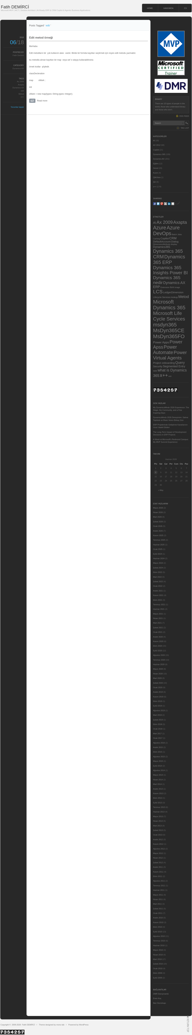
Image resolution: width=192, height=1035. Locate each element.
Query (180, 362)
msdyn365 (165, 324)
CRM (173, 238)
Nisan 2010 (158, 955)
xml (169, 376)
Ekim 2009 (157, 973)
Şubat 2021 (158, 628)
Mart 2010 (157, 959)
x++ (22, 97)
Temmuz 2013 (159, 807)
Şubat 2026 (158, 522)
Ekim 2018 (157, 724)
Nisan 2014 (158, 780)
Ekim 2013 (157, 798)
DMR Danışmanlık (161, 994)
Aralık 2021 (158, 591)
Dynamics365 (161, 246)
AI (154, 140)
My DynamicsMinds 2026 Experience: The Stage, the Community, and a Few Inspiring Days (171, 410)
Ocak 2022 (157, 586)
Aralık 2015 (158, 747)
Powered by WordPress (78, 1025)
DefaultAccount (162, 241)
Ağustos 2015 (159, 757)
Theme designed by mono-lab (51, 1025)
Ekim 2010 (157, 927)
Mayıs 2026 (158, 508)
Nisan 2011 (158, 899)
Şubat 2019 (158, 720)
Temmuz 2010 (159, 941)
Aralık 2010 (158, 918)
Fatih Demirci (18, 55)
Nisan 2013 (158, 821)
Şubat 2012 (158, 862)
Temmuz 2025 (159, 540)
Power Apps (161, 342)
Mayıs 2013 (158, 816)
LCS (158, 291)
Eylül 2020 (157, 651)
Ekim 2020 (157, 646)
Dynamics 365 (159, 154)
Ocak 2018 (157, 729)
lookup (174, 297)
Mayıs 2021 (158, 614)
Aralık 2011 (158, 867)
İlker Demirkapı (159, 1003)
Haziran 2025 (158, 545)
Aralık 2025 (158, 531)
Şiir (154, 182)
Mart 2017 (157, 733)
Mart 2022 (157, 577)
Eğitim (155, 164)
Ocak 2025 (157, 549)
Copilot (156, 150)
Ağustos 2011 (159, 881)
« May (160, 490)
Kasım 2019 (158, 697)
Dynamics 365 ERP (169, 259)
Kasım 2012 (158, 844)
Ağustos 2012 (159, 849)
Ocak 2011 (157, 913)
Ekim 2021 (157, 600)
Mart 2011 (157, 904)
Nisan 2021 (158, 618)
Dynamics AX (18, 68)
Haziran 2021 (158, 609)
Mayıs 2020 (158, 669)
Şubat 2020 (158, 683)
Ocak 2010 (157, 968)
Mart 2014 (157, 784)
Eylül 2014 (157, 766)
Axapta (21, 85)
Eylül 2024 (157, 554)
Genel (155, 168)
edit (22, 91)
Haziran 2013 (158, 812)
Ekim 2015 (157, 752)
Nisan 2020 (158, 674)
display (174, 244)
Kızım (155, 173)
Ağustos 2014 (159, 770)
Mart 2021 (157, 623)
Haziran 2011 (158, 890)
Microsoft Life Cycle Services (169, 316)
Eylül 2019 (157, 706)
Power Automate (165, 349)
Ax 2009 (20, 81)
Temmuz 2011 (159, 886)
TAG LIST (185, 128)
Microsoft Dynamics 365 (169, 304)
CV (185, 8)
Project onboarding (164, 363)
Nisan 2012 (158, 858)
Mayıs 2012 (158, 853)
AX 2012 (156, 145)
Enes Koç (157, 998)
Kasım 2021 (158, 595)
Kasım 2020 (158, 641)
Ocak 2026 (157, 526)
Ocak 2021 (157, 632)
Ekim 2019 (157, 701)
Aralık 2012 (158, 839)
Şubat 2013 (158, 830)
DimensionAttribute (161, 244)
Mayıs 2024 (158, 563)
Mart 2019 (157, 715)
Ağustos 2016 (159, 743)
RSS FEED (184, 116)
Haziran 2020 (158, 664)
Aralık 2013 (158, 789)
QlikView (157, 177)
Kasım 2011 (158, 872)
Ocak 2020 (157, 687)
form (172, 287)
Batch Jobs (177, 234)
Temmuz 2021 (159, 604)
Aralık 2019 (158, 692)
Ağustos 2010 (159, 936)
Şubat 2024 (158, 568)
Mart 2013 (157, 826)
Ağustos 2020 (159, 655)
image (177, 287)
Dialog (174, 241)
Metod (21, 94)
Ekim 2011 (157, 876)
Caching (156, 239)
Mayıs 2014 (158, 775)
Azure (159, 227)
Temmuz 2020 (159, 660)
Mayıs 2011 (158, 895)
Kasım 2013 (158, 793)
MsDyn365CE (168, 330)
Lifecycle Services (162, 297)
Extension (165, 287)
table (155, 371)
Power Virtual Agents (170, 355)
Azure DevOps (166, 230)
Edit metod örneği (41, 37)
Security (157, 366)
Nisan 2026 (158, 512)
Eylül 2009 (157, 978)
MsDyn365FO (169, 336)
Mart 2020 (157, 678)
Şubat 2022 (158, 581)
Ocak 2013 (157, 835)
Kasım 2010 (158, 922)
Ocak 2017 (157, 738)
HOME (150, 8)
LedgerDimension (173, 292)
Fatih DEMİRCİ (15, 7)
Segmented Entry (174, 366)
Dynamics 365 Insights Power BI (170, 270)
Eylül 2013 (157, 803)
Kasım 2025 (158, 535)
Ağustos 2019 (159, 710)
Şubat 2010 (158, 964)
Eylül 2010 (157, 932)
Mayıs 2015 (158, 761)
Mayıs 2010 (158, 950)
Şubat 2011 (158, 909)
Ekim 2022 (157, 572)
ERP (156, 287)
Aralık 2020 (158, 637)
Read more (42, 101)
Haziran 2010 (158, 945)
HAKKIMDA (168, 8)
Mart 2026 (157, 517)
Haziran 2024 (158, 558)
